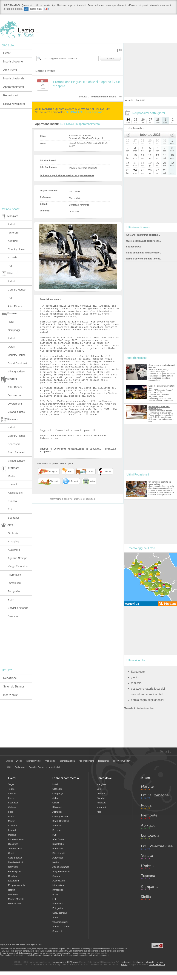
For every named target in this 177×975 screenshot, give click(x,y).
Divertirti (101, 798)
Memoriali (13, 894)
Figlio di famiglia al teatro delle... (143, 252)
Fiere (10, 811)
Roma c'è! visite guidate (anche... (144, 258)
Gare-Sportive (15, 857)
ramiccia (136, 682)
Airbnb (11, 224)
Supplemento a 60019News (65, 962)
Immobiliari (14, 582)
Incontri (12, 830)
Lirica (11, 816)
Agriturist (13, 240)
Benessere (14, 443)
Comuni (12, 484)
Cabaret (12, 807)
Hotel (11, 321)
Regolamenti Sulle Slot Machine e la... (159, 407)
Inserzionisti (10, 694)
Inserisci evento (13, 61)
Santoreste (138, 671)
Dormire (101, 793)
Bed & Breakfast (17, 363)
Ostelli (11, 346)
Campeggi (14, 329)
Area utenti (10, 69)
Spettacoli (13, 517)
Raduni (11, 890)
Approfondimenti (13, 86)
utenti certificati (16, 955)
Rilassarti (101, 802)
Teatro (11, 789)
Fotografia (14, 591)
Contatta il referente (79, 205)
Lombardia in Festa (157, 837)
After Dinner (15, 306)
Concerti (12, 825)
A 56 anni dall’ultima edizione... (143, 235)
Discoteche (14, 395)
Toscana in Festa (157, 877)
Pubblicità (149, 962)
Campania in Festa (157, 887)
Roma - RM (116, 96)
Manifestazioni (15, 862)
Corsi (10, 853)
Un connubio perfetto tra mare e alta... (160, 483)
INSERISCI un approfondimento (80, 123)
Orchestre (13, 533)
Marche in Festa (157, 787)
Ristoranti (13, 232)
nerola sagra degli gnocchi (147, 699)
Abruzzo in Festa (157, 827)
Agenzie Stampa (17, 558)
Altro (99, 811)
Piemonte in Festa (157, 817)
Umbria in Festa (157, 867)
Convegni (13, 867)
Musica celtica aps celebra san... (143, 241)
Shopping (13, 541)
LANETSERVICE (157, 964)
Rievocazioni (14, 903)
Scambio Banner (13, 686)
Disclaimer (138, 962)
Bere (99, 789)
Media (11, 476)
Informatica (14, 574)
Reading (12, 876)
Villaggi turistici (16, 371)
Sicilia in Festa (157, 897)
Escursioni (13, 880)
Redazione (10, 678)
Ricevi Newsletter (14, 103)
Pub (10, 265)
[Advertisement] (150, 65)
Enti (10, 509)
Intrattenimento (16, 839)
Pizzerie (12, 257)
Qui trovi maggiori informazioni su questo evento (67, 175)
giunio (135, 677)
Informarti (101, 807)
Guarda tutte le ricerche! (139, 708)
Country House (16, 249)
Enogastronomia (16, 885)
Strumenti (13, 616)
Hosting (124, 964)
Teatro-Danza (15, 848)
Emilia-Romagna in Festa (157, 797)
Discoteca (13, 844)
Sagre (11, 784)
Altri (120, 50)
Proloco (12, 501)
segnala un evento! (99, 953)
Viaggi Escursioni (18, 566)
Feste (11, 798)
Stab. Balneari (16, 452)
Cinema (12, 793)
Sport (11, 599)
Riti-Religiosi (14, 871)
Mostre (11, 821)
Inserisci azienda (13, 78)
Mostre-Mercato (16, 899)
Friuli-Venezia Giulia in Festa (157, 847)
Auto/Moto (14, 549)
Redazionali (10, 95)
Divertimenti (15, 403)
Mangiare (101, 784)
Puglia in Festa (157, 807)
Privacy (159, 962)
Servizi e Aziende (18, 607)
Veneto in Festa (157, 857)
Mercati (12, 834)
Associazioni (15, 492)
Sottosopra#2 (133, 246)
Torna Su (165, 751)
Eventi (7, 53)
